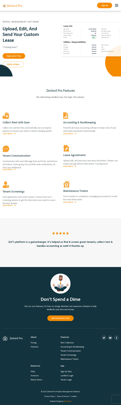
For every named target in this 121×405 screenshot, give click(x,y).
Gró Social (67, 401)
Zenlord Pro (16, 338)
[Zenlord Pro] (5, 338)
